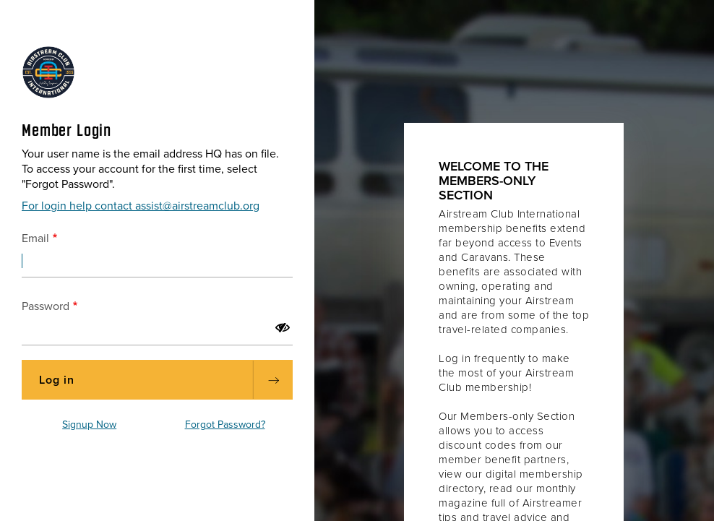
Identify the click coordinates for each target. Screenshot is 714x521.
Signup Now (89, 424)
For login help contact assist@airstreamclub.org (140, 206)
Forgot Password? (225, 424)
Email (35, 238)
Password (45, 306)
